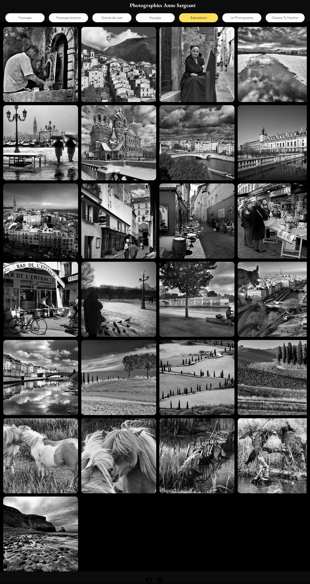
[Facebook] (149, 580)
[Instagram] (159, 580)
